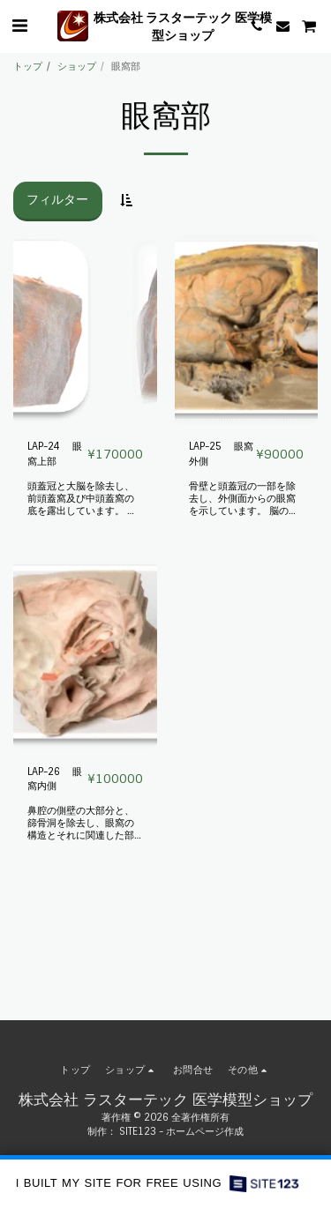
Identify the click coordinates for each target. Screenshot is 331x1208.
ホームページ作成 (205, 1131)
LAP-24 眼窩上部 (54, 453)
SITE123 (137, 1131)
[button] (19, 25)
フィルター (57, 199)
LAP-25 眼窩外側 (221, 453)
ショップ (76, 66)
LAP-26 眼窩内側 (54, 779)
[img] (85, 330)
